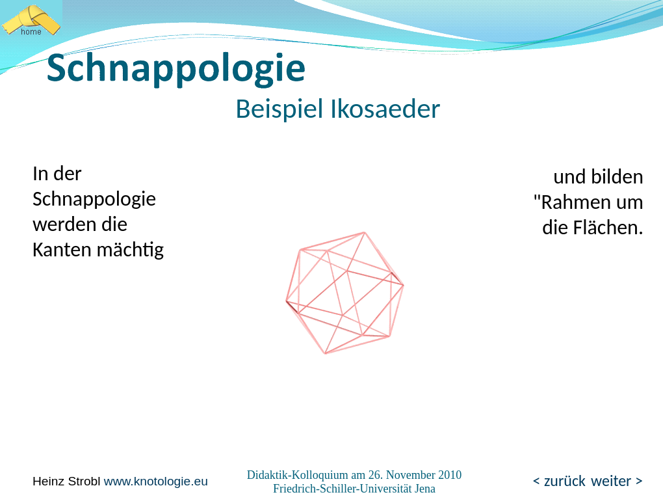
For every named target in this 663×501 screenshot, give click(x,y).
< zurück (559, 480)
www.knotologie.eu (156, 481)
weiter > (617, 480)
